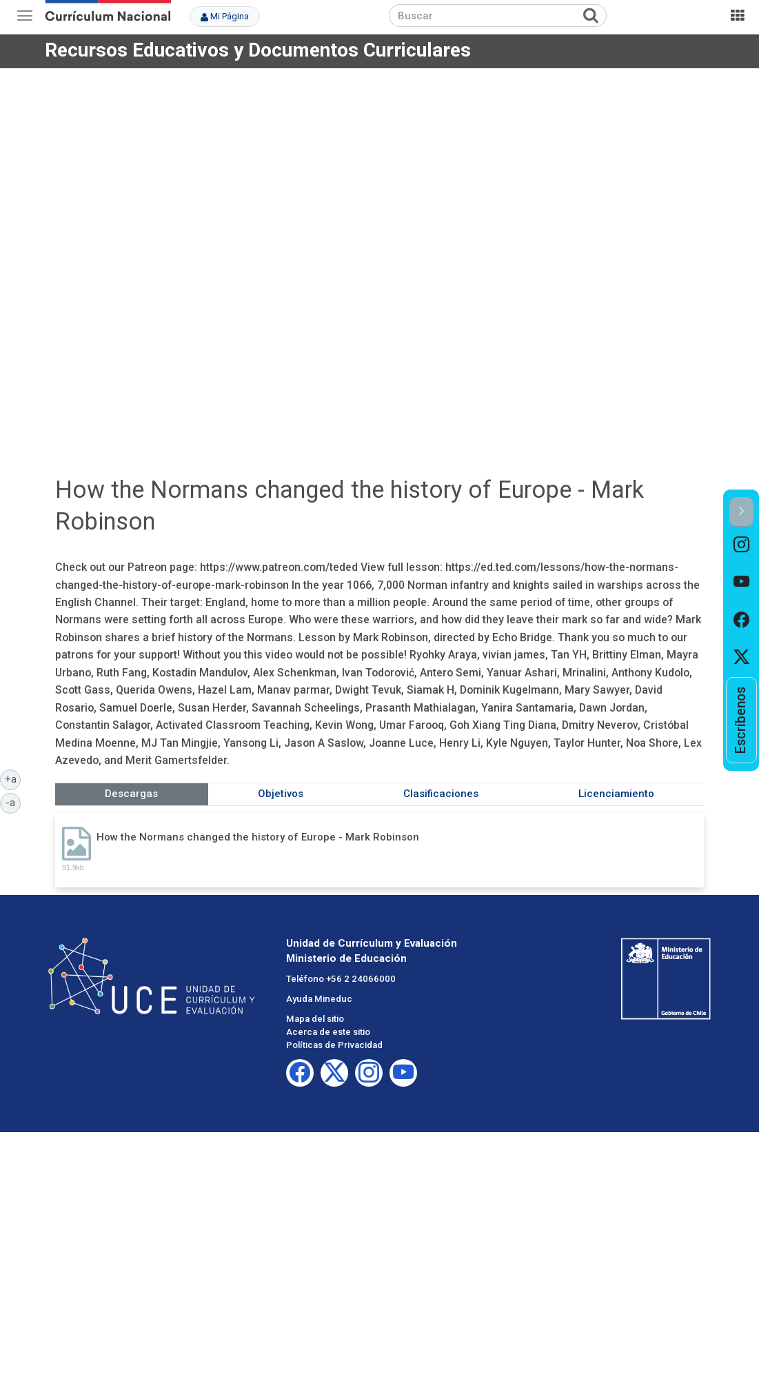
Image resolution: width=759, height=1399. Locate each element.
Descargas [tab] (131, 793)
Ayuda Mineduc (319, 999)
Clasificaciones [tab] (440, 793)
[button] (741, 512)
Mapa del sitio (315, 1019)
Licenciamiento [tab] (616, 793)
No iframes (379, 257)
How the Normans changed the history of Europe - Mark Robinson (258, 837)
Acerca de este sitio (328, 1032)
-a (13, 802)
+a (13, 778)
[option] (741, 546)
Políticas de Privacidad (334, 1045)
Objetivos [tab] (280, 793)
